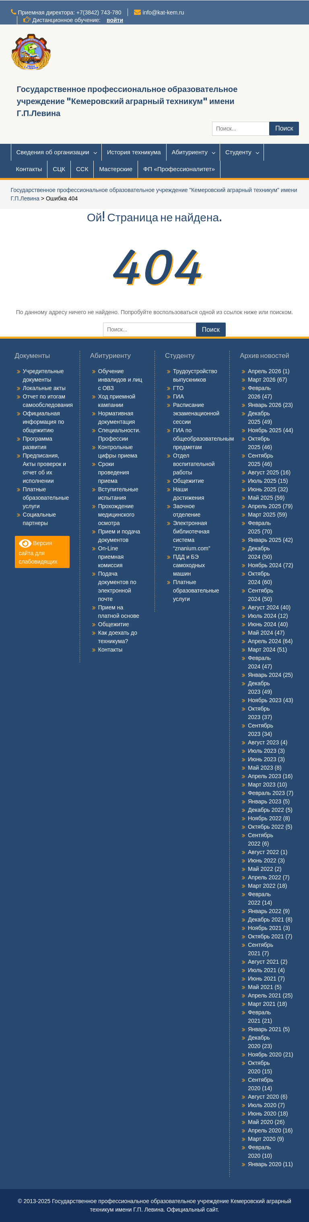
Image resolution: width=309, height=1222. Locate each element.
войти (115, 20)
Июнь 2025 (262, 489)
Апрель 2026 (264, 371)
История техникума (134, 152)
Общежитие (113, 624)
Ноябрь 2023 (265, 700)
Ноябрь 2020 (265, 1054)
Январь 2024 (264, 675)
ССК (82, 169)
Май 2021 (260, 987)
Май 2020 (260, 1122)
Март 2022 (262, 886)
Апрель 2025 (264, 506)
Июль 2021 (262, 970)
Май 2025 (260, 498)
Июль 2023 (262, 751)
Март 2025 (262, 514)
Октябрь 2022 (266, 827)
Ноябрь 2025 (265, 430)
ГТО (178, 388)
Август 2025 (263, 472)
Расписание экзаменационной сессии (196, 413)
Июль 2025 (262, 481)
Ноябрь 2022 (265, 818)
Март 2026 (262, 379)
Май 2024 (260, 632)
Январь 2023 (264, 801)
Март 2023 (262, 784)
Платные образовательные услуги (46, 497)
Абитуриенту (190, 152)
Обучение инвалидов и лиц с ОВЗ (120, 379)
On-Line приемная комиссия (111, 556)
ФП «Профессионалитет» (179, 169)
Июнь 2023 (262, 759)
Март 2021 (262, 1004)
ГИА (178, 396)
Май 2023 (260, 767)
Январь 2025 (264, 540)
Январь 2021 (264, 1029)
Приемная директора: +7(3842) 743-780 (70, 12)
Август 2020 (263, 1096)
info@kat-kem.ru (163, 12)
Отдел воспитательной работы (194, 464)
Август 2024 (263, 607)
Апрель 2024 (264, 641)
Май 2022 (260, 869)
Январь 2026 (264, 405)
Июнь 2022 (262, 860)
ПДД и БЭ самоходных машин (189, 565)
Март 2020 (262, 1139)
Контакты (29, 169)
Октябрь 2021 (266, 936)
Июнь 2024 (262, 624)
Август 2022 (263, 852)
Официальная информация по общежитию (43, 421)
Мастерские (115, 169)
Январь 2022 (264, 911)
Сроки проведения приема (113, 472)
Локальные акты (44, 388)
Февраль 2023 (266, 793)
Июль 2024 (262, 616)
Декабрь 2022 (266, 810)
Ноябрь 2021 (265, 928)
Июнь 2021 (262, 978)
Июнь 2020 (262, 1113)
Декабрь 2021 (266, 919)
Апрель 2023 (264, 776)
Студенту (238, 152)
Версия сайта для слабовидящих (38, 551)
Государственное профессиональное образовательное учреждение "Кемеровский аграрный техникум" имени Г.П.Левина (127, 101)
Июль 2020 (262, 1105)
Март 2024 (262, 649)
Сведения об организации (52, 152)
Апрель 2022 (264, 877)
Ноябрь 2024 (265, 565)
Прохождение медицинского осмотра (116, 514)
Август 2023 (263, 742)
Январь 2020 (264, 1164)
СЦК (59, 169)
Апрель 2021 (264, 995)
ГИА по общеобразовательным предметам (203, 438)
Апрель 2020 (264, 1130)
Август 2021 (263, 961)
